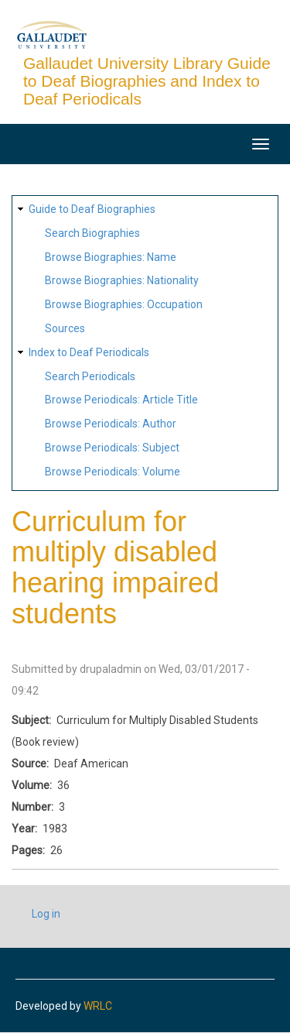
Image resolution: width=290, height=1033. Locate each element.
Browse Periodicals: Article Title (121, 399)
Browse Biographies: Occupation (124, 304)
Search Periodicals (90, 376)
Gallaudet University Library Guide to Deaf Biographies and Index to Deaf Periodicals (147, 81)
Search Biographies (92, 233)
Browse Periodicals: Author (110, 423)
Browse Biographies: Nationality (122, 280)
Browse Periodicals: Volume (112, 471)
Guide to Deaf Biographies (92, 209)
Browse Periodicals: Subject (112, 447)
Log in (46, 914)
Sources (65, 328)
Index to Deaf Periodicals (89, 352)
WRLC (98, 1006)
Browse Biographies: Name (110, 257)
